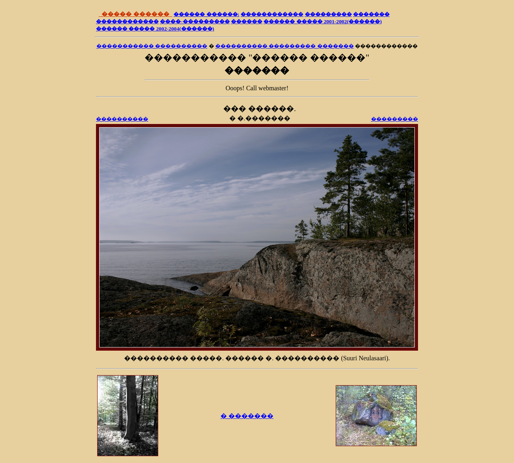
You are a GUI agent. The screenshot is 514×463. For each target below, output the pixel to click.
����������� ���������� (151, 46)
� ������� (246, 415)
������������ (272, 14)
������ (246, 21)
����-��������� (194, 21)
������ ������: (206, 14)
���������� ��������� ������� (284, 46)
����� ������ (135, 14)
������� (371, 14)
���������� (122, 119)
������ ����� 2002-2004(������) (155, 29)
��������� (328, 14)
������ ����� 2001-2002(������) (322, 21)
